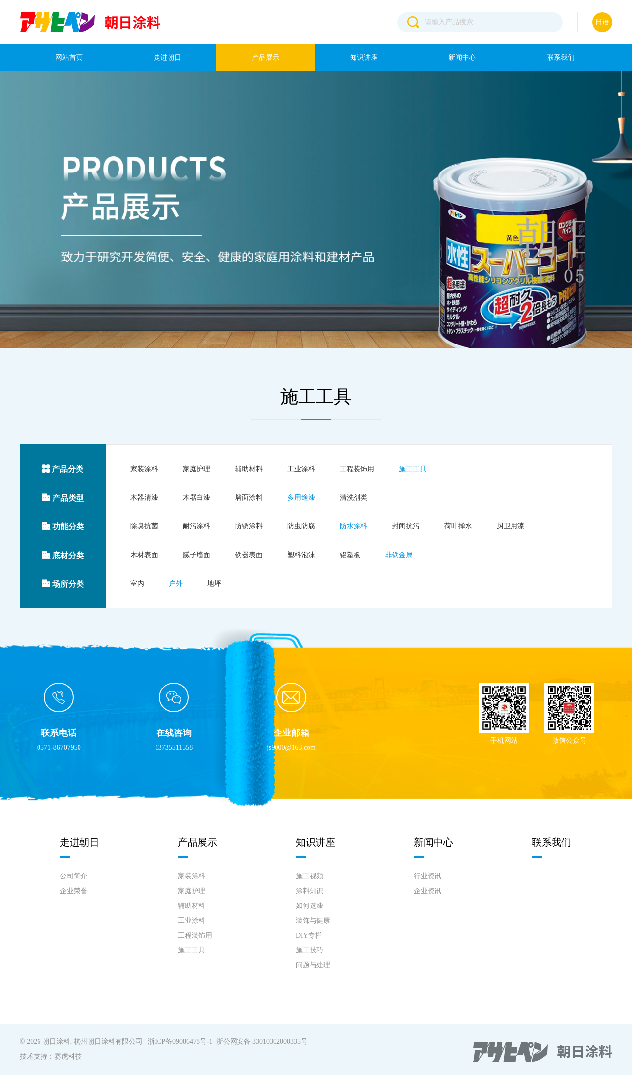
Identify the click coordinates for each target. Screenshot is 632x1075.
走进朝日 (167, 57)
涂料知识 (309, 891)
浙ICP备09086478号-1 (180, 1041)
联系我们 (561, 57)
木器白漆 (196, 497)
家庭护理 (196, 469)
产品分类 (62, 469)
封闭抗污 (406, 526)
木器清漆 (144, 497)
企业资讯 (427, 891)
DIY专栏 (309, 935)
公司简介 (73, 876)
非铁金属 (399, 555)
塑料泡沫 (301, 555)
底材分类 (63, 555)
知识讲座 (364, 57)
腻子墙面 (196, 555)
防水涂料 (353, 526)
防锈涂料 (249, 526)
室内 (137, 583)
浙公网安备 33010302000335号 (262, 1041)
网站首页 (69, 57)
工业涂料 (301, 469)
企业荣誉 (73, 891)
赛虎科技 (68, 1056)
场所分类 (63, 584)
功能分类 (63, 526)
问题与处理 (313, 965)
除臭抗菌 (144, 526)
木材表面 (144, 555)
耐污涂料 (196, 526)
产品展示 (265, 57)
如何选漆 (309, 905)
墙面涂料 (249, 497)
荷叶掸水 (458, 526)
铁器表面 (249, 555)
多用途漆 (301, 497)
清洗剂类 (353, 497)
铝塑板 (350, 555)
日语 (602, 22)
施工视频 (309, 876)
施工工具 (413, 469)
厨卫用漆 (510, 526)
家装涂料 (144, 469)
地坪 (214, 583)
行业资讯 (427, 876)
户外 (176, 583)
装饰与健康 (313, 920)
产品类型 (63, 498)
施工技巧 (309, 950)
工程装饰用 (357, 469)
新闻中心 (462, 57)
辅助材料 (249, 469)
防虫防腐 (301, 526)
